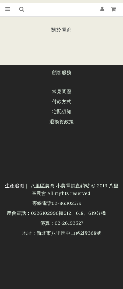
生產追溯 (14, 185)
